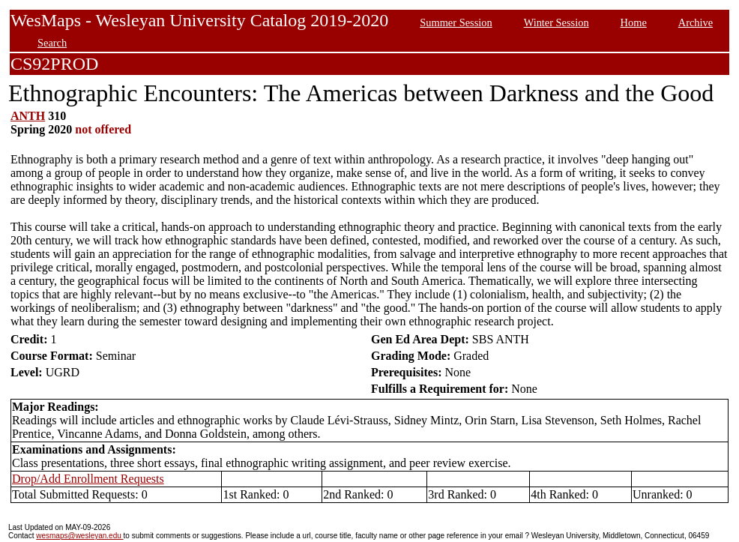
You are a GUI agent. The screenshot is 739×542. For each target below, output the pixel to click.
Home (634, 22)
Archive (695, 22)
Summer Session (456, 22)
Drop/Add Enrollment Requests (88, 478)
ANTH (27, 115)
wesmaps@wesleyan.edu (79, 536)
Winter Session (556, 22)
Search (52, 43)
